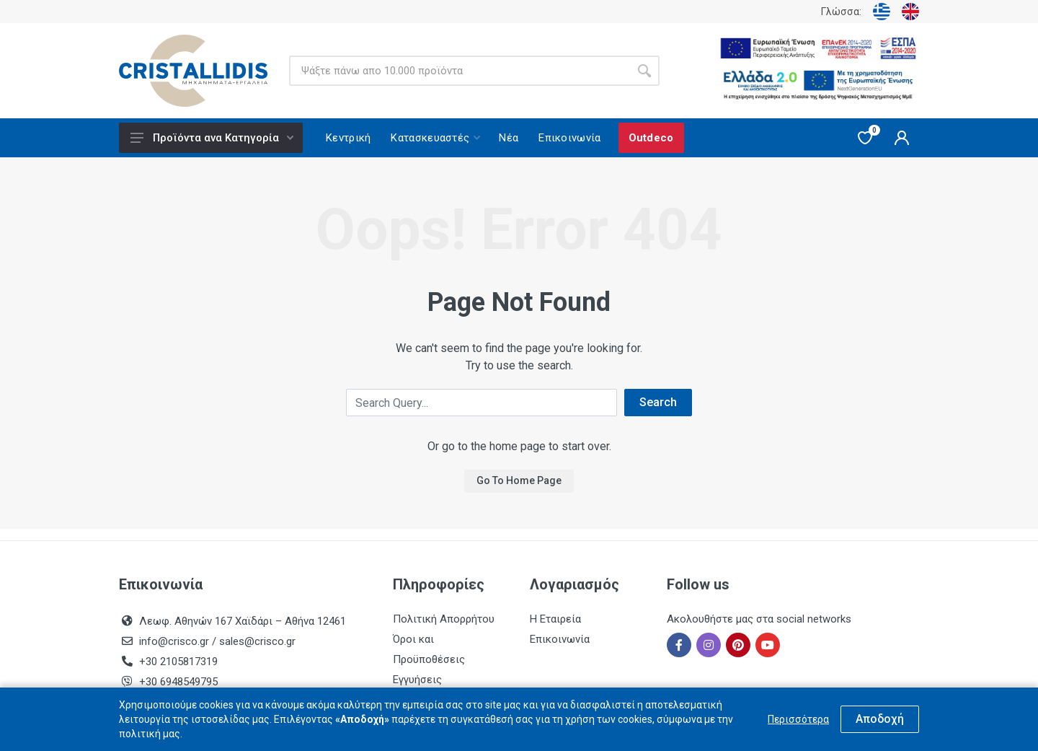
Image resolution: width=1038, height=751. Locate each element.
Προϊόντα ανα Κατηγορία (211, 137)
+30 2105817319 (177, 661)
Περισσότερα (798, 719)
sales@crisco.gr (257, 641)
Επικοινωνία (560, 639)
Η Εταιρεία (555, 618)
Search (658, 402)
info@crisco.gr (175, 641)
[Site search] (459, 71)
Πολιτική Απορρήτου (443, 618)
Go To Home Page (519, 480)
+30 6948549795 (178, 681)
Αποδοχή (880, 719)
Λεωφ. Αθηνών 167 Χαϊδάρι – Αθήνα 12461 (242, 621)
